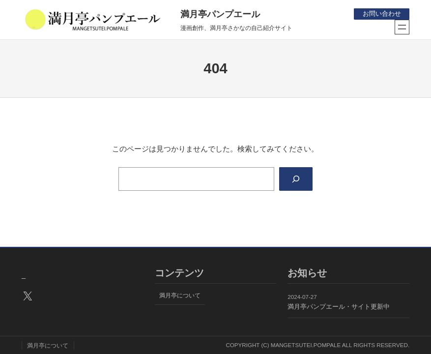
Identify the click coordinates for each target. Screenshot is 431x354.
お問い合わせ (381, 13)
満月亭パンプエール (220, 14)
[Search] (296, 179)
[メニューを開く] (402, 27)
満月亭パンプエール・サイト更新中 (338, 306)
